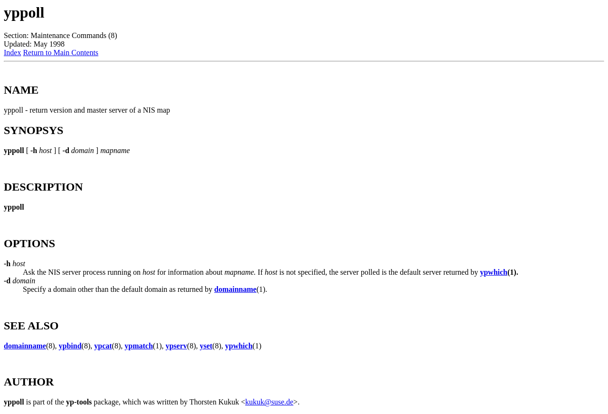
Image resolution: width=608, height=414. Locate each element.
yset (206, 346)
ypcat (103, 346)
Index (12, 52)
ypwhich (493, 272)
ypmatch (138, 346)
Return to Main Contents (60, 52)
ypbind (70, 346)
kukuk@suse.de (269, 402)
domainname (235, 289)
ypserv (176, 346)
